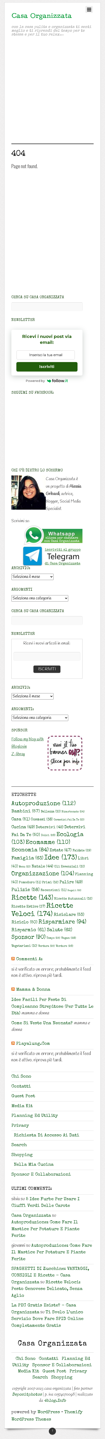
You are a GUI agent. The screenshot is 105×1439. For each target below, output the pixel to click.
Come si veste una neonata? (42, 1023)
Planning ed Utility (34, 1116)
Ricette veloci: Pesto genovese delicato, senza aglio (46, 1289)
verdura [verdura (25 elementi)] (46, 946)
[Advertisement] (52, 91)
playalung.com (33, 1044)
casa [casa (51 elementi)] (20, 819)
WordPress (48, 1412)
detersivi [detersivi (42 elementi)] (49, 827)
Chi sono (21, 1077)
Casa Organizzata (31, 1216)
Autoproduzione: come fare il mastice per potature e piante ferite (45, 1229)
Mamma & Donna (33, 990)
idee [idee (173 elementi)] (60, 858)
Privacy (20, 1126)
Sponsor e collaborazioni (41, 1175)
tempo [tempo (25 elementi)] (53, 938)
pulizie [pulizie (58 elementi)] (25, 890)
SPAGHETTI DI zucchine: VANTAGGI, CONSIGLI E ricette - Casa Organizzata (50, 1276)
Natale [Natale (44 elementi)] (42, 867)
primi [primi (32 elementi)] (50, 882)
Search (19, 1145)
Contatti (21, 1087)
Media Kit (22, 1106)
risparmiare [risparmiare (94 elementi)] (62, 922)
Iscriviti (46, 366)
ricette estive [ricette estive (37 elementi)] (28, 907)
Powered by (47, 381)
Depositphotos (27, 1395)
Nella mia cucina (34, 1165)
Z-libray (18, 754)
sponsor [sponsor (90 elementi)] (28, 937)
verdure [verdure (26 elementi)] (64, 946)
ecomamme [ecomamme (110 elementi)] (48, 843)
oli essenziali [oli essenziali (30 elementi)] (69, 866)
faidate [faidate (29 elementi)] (82, 850)
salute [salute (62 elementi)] (59, 930)
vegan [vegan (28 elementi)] (68, 938)
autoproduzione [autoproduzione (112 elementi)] (43, 804)
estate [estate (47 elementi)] (61, 851)
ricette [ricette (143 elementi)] (32, 898)
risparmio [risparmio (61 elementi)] (28, 930)
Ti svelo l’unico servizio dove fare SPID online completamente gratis (47, 1319)
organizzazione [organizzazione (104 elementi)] (42, 874)
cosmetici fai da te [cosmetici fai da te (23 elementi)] (69, 820)
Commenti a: (29, 959)
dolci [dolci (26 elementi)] (48, 835)
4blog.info (55, 1401)
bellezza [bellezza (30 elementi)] (51, 811)
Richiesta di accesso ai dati (46, 1135)
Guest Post (23, 1096)
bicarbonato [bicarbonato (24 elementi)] (73, 812)
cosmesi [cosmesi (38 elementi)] (42, 820)
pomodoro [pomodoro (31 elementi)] (30, 882)
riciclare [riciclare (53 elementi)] (69, 915)
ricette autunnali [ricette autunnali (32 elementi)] (73, 899)
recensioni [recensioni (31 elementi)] (54, 890)
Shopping (22, 1155)
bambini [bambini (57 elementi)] (25, 811)
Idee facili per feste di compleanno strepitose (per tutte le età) (52, 1007)
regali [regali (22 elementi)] (74, 890)
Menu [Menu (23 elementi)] (25, 867)
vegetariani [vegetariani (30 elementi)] (24, 946)
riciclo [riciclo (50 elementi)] (24, 922)
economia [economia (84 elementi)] (30, 850)
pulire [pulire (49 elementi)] (71, 882)
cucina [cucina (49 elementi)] (23, 827)
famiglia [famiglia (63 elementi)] (27, 858)
